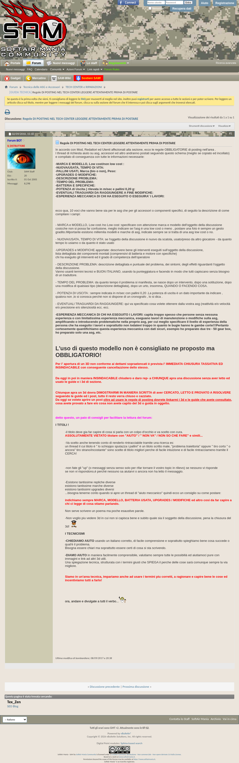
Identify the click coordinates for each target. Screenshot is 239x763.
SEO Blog (12, 706)
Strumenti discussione (200, 125)
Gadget (12, 78)
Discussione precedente (105, 686)
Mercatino (36, 78)
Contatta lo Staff (179, 719)
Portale (12, 63)
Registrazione (224, 3)
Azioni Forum (74, 69)
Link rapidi (93, 69)
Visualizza (223, 125)
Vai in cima (229, 719)
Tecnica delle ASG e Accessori (41, 87)
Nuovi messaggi (15, 69)
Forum (33, 63)
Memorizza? (156, 8)
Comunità (55, 69)
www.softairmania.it (127, 757)
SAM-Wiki (61, 78)
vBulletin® (126, 733)
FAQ (29, 69)
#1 (230, 133)
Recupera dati (181, 8)
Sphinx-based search (131, 743)
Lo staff (88, 63)
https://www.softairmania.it (144, 759)
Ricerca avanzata (226, 62)
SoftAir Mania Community (86, 754)
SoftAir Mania (200, 719)
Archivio (216, 719)
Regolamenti (116, 63)
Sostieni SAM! (88, 78)
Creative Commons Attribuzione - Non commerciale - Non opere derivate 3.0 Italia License (146, 754)
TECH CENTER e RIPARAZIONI (83, 87)
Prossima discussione (136, 686)
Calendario (41, 69)
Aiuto (204, 3)
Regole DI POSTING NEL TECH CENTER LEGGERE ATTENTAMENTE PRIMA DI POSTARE (80, 119)
